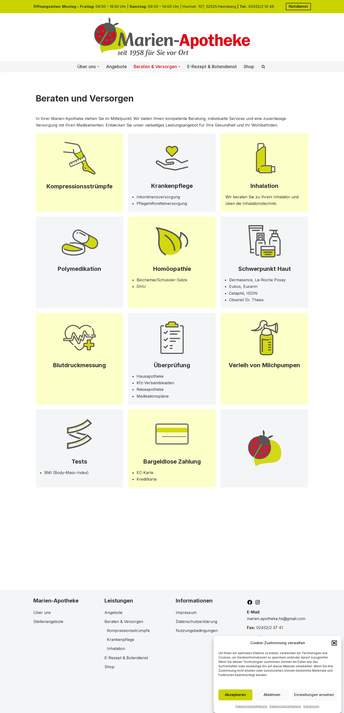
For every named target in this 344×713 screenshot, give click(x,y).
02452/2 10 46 (261, 6)
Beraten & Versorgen (123, 621)
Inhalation (264, 256)
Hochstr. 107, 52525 (200, 6)
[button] (334, 646)
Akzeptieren (235, 698)
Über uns (42, 612)
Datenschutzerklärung (251, 710)
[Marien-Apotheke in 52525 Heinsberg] (172, 37)
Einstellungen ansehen (314, 698)
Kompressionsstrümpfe (79, 256)
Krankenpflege (172, 256)
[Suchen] (263, 66)
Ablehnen (272, 698)
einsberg (229, 6)
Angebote (116, 66)
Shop (249, 66)
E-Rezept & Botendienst (212, 66)
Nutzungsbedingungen (197, 630)
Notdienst (298, 6)
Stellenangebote (48, 621)
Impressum (311, 710)
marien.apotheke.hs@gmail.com (276, 618)
